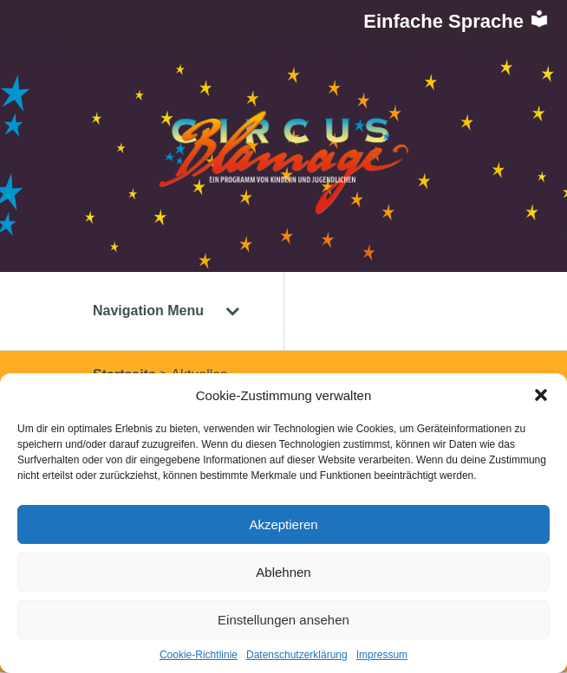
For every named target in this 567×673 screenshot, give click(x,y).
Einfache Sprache (456, 21)
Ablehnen (283, 572)
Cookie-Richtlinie (199, 655)
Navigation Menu (166, 310)
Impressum (381, 655)
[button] (541, 395)
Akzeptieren (283, 524)
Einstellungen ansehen (283, 619)
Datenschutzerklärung (297, 655)
